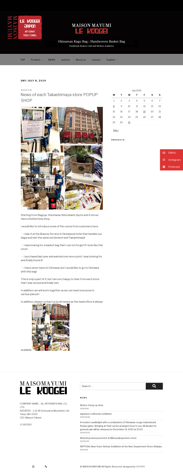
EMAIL (168, 152)
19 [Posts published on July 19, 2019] (144, 111)
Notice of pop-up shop (91, 405)
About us (81, 59)
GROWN (140, 466)
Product (37, 59)
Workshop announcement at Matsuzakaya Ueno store (108, 438)
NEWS (51, 59)
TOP (22, 59)
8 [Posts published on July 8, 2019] (114, 106)
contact (96, 59)
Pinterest (170, 166)
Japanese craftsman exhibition (96, 413)
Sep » (116, 130)
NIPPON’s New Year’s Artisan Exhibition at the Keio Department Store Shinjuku (121, 446)
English (112, 59)
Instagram (170, 159)
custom (65, 59)
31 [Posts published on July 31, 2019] (129, 122)
